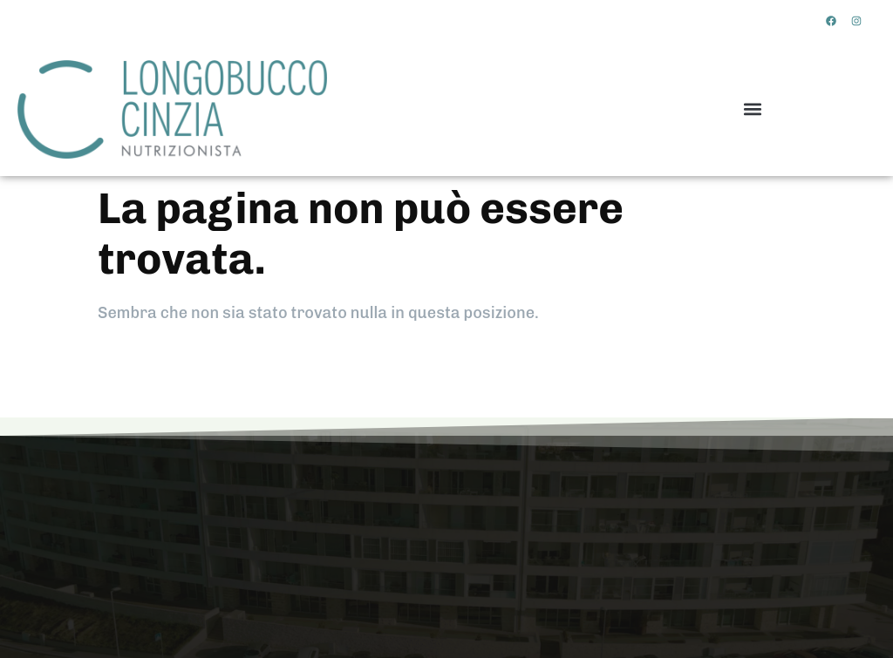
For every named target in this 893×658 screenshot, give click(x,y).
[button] (753, 109)
